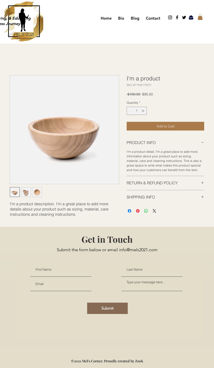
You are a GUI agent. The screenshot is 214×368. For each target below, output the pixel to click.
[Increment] (143, 111)
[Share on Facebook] (129, 211)
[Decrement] (130, 111)
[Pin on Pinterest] (137, 211)
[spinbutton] (137, 111)
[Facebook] (177, 17)
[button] (200, 17)
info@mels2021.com (138, 249)
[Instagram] (170, 17)
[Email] (191, 17)
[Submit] (107, 308)
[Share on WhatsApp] (146, 211)
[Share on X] (154, 211)
